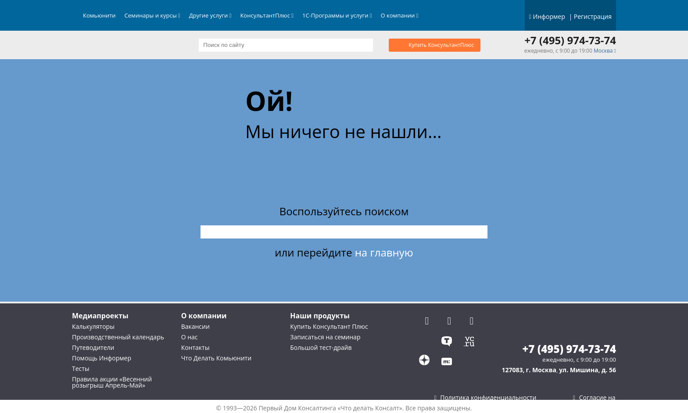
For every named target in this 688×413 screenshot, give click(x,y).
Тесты (81, 368)
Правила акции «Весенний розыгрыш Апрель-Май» (112, 382)
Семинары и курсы (152, 15)
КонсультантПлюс (267, 15)
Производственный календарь (118, 337)
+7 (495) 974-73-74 (570, 40)
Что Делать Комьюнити (216, 358)
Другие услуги (210, 15)
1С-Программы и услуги (337, 15)
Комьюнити (99, 15)
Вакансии (195, 326)
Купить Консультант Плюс (329, 326)
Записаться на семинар (325, 337)
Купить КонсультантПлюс (441, 45)
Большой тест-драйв (320, 347)
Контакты (195, 347)
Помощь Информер (101, 358)
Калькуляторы (93, 326)
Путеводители (93, 347)
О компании (400, 15)
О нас (189, 337)
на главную (384, 252)
